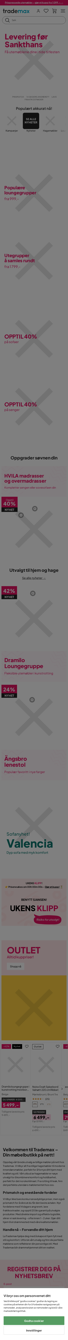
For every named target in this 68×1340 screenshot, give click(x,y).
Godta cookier (34, 1320)
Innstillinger (34, 1330)
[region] (34, 1314)
